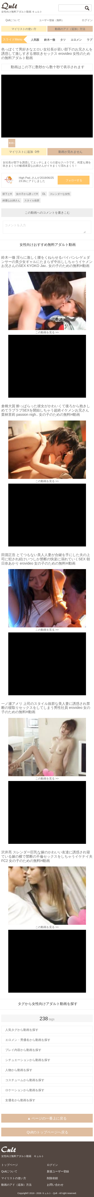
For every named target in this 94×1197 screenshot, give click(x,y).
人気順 (35, 39)
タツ (63, 39)
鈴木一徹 (49, 39)
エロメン (76, 39)
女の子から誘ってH (27, 194)
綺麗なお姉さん (11, 200)
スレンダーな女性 (60, 194)
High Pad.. (25, 177)
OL (43, 194)
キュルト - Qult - (50, 1193)
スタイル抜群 (31, 200)
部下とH (7, 194)
